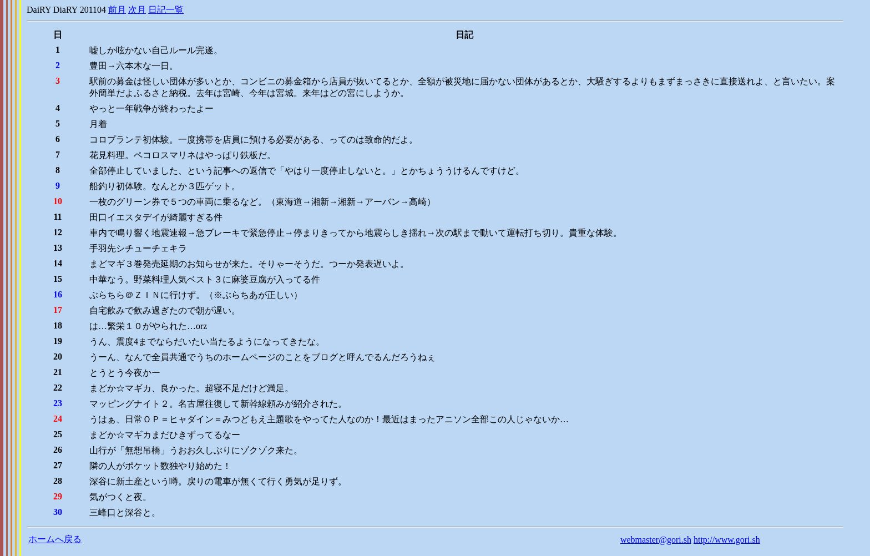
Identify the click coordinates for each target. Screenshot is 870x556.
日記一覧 (166, 9)
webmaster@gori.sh (655, 539)
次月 (137, 9)
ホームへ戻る (55, 539)
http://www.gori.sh (727, 539)
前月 (117, 9)
